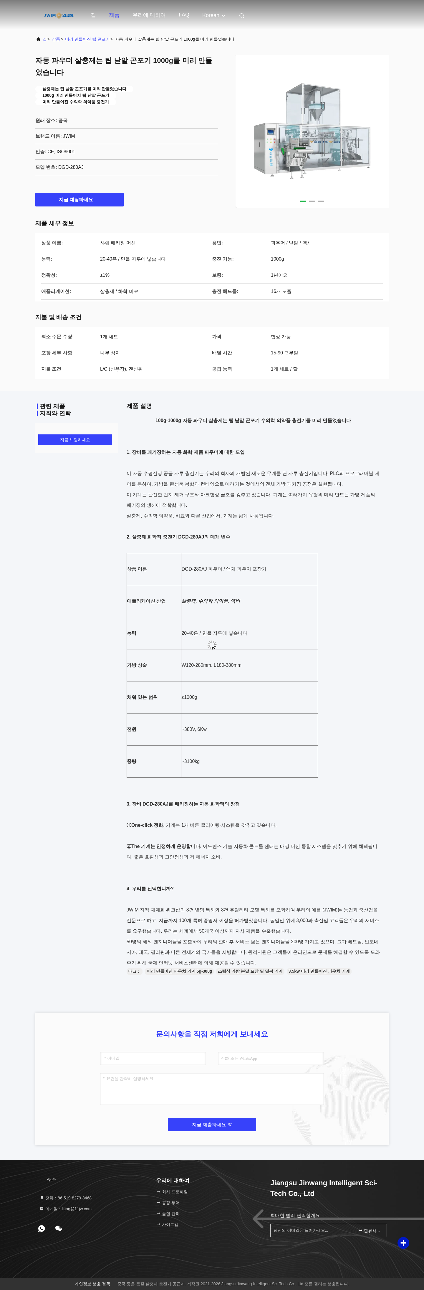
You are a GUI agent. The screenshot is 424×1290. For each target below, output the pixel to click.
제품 (114, 15)
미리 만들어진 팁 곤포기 (87, 39)
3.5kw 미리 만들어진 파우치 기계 (319, 971)
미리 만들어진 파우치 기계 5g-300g (179, 971)
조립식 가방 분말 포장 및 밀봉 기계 (250, 971)
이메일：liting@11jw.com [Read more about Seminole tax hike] (65, 1208)
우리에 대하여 (149, 15)
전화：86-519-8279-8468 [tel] (65, 1198)
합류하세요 (370, 1230)
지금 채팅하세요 (79, 199)
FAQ (184, 15)
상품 (56, 39)
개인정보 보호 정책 (92, 1283)
